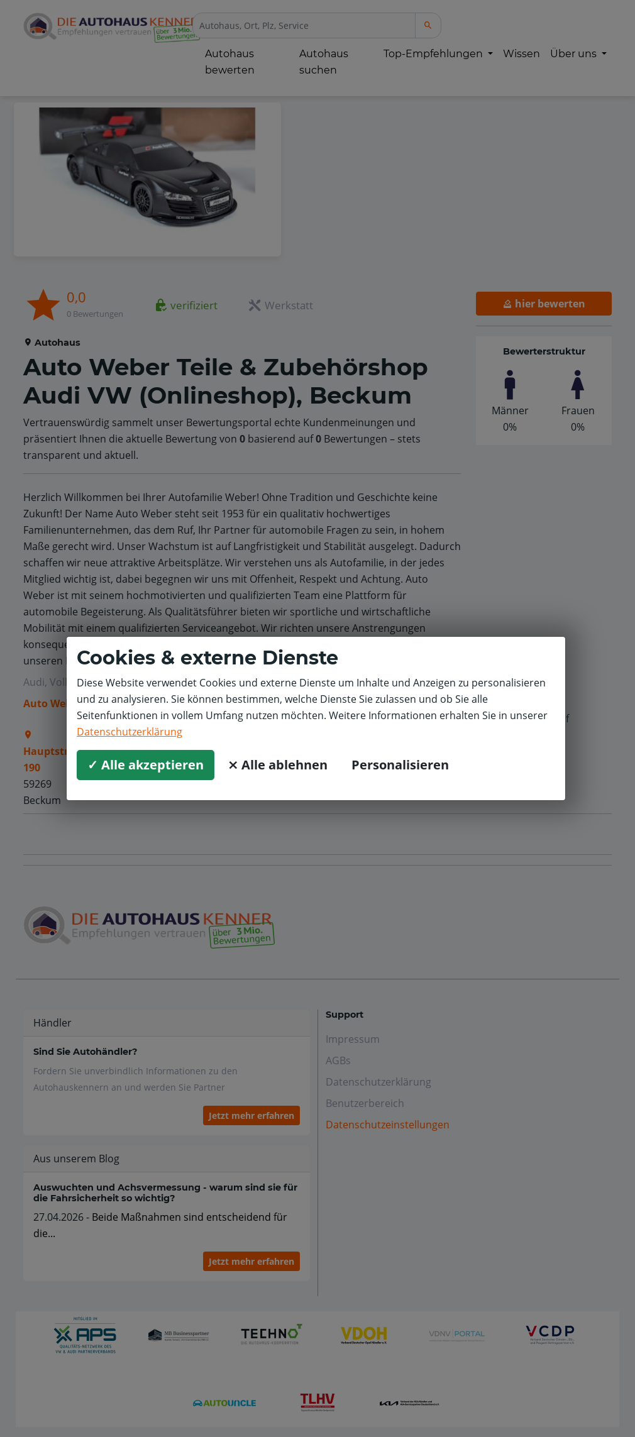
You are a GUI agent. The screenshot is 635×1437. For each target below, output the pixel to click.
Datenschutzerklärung (129, 732)
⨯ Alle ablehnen (278, 764)
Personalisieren (400, 764)
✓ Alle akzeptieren (145, 764)
